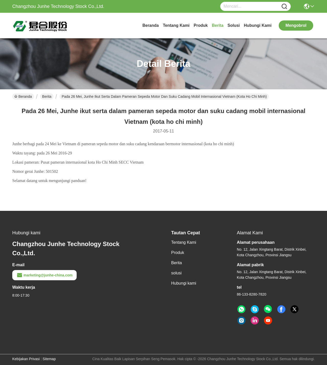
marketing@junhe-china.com (44, 275)
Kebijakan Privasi (26, 359)
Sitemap (49, 359)
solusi (234, 25)
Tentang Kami (176, 25)
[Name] (284, 6)
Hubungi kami (258, 25)
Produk (201, 25)
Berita (217, 25)
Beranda (150, 25)
